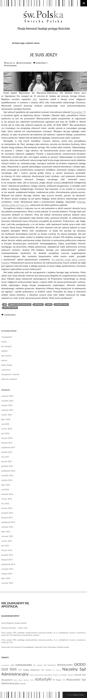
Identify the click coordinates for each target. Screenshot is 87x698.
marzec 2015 (6, 541)
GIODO (4, 351)
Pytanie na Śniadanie (60, 675)
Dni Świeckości (50, 665)
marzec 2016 (6, 499)
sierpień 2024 (6, 405)
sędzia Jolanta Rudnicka (21, 680)
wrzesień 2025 (7, 396)
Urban (48, 304)
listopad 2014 (7, 560)
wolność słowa (10, 307)
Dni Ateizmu (37, 665)
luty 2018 (5, 433)
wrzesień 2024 (7, 401)
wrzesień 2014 (7, 569)
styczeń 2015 (6, 550)
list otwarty (57, 670)
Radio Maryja (6, 365)
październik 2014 (8, 564)
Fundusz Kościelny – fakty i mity (14, 628)
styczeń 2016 (6, 508)
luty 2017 (5, 457)
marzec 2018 (6, 429)
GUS (4, 669)
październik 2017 (8, 448)
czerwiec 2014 (7, 583)
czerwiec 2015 (7, 536)
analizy (4, 342)
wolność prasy (61, 304)
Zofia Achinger (24, 63)
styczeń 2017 (6, 462)
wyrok (23, 684)
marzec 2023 (6, 415)
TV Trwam (57, 680)
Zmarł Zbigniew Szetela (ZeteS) (13, 623)
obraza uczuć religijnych (20, 304)
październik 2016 (8, 471)
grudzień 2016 (7, 466)
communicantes (23, 665)
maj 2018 (5, 424)
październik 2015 (8, 522)
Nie (34, 99)
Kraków (48, 670)
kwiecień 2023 (7, 410)
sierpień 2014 (6, 574)
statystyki (43, 679)
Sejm (32, 680)
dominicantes (65, 665)
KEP (20, 670)
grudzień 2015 (7, 513)
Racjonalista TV (78, 112)
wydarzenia (11, 66)
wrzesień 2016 (7, 476)
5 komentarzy (10, 315)
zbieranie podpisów (9, 379)
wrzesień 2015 (7, 527)
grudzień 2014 (7, 555)
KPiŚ (42, 670)
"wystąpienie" (6, 337)
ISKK (13, 669)
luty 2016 (5, 504)
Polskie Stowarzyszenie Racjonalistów (40, 675)
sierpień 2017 (6, 452)
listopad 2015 (7, 518)
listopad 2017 (7, 443)
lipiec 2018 (5, 419)
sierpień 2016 (6, 480)
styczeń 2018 (6, 438)
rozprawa (38, 304)
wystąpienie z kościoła (10, 374)
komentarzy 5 (41, 63)
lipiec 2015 (5, 532)
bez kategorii (6, 346)
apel (12, 665)
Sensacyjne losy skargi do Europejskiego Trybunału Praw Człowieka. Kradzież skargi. (35, 647)
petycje (4, 360)
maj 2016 (5, 490)
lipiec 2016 (5, 485)
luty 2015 (5, 546)
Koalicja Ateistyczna (31, 670)
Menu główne (84, 3)
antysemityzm (5, 665)
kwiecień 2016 (7, 494)
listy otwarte (6, 356)
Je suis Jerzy (43, 55)
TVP (63, 680)
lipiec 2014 (5, 578)
